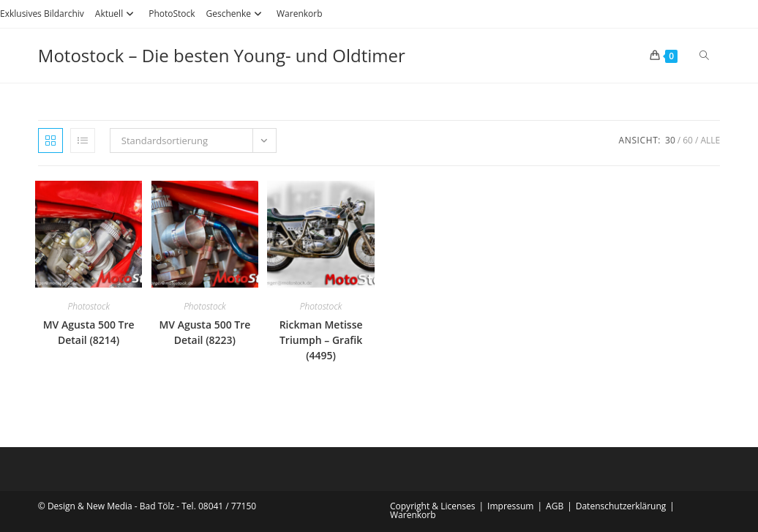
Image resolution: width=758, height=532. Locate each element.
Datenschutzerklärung (621, 506)
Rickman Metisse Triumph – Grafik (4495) (321, 340)
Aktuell (116, 13)
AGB (554, 506)
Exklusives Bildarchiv (42, 13)
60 (688, 140)
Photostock (88, 306)
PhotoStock (172, 13)
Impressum (510, 506)
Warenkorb (300, 13)
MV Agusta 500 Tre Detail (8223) (204, 332)
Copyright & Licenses (433, 506)
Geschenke (236, 13)
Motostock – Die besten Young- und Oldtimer (221, 55)
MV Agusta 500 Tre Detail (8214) (89, 332)
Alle (710, 140)
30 (670, 140)
